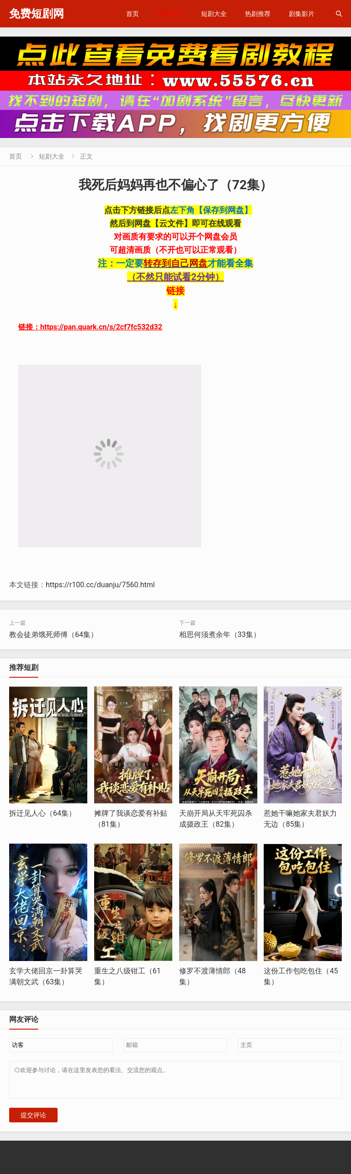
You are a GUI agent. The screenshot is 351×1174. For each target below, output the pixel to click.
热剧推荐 (258, 13)
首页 (132, 13)
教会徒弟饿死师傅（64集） (53, 634)
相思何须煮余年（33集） (220, 634)
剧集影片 (301, 13)
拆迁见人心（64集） (42, 813)
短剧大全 (214, 13)
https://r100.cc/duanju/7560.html (100, 584)
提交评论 (33, 1120)
